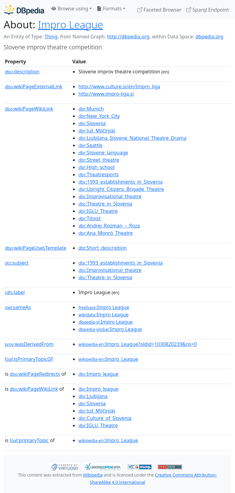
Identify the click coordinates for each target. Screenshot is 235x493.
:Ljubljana (93, 396)
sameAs (18, 307)
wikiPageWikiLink (29, 108)
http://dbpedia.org (128, 36)
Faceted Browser (159, 9)
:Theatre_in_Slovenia (105, 203)
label (15, 292)
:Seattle (90, 145)
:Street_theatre (98, 160)
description (22, 71)
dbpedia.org (209, 36)
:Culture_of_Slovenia (104, 418)
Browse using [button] (69, 8)
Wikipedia (92, 475)
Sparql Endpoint (207, 9)
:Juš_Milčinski (96, 130)
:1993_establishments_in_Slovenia (120, 181)
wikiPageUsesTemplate (35, 248)
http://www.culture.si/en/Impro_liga (119, 86)
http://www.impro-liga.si (106, 93)
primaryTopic (29, 440)
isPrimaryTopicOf (29, 359)
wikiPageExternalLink (33, 86)
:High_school (96, 167)
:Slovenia (92, 123)
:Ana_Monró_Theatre (105, 233)
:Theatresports (98, 174)
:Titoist (89, 218)
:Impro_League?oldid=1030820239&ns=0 (137, 344)
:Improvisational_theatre (109, 196)
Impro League (70, 24)
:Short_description (102, 248)
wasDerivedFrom (29, 344)
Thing (50, 36)
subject (17, 262)
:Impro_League (108, 359)
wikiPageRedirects (35, 374)
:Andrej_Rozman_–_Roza (109, 225)
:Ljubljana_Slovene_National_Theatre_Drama (132, 138)
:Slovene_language (103, 152)
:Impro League (103, 307)
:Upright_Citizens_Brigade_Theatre (121, 189)
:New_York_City (99, 116)
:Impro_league (98, 374)
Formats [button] (109, 8)
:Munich (91, 108)
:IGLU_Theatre (98, 211)
